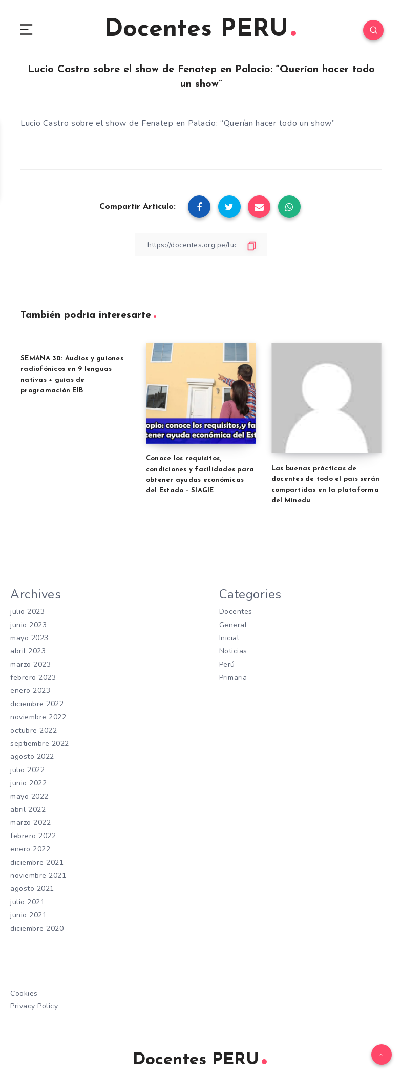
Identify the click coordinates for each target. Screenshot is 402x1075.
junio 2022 (28, 780)
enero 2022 (30, 845)
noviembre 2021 (38, 870)
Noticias (233, 651)
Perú (227, 664)
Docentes (235, 613)
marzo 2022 (30, 819)
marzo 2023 (30, 664)
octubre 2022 (33, 729)
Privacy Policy (34, 999)
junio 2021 (28, 909)
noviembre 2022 (38, 716)
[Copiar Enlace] (201, 246)
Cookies (24, 987)
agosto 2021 (32, 883)
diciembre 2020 (37, 922)
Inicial (229, 639)
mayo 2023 (29, 639)
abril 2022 (28, 806)
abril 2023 (28, 651)
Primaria (233, 677)
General (233, 626)
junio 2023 (28, 626)
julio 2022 (27, 768)
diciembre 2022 (37, 703)
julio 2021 (27, 896)
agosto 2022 (32, 754)
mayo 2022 (29, 793)
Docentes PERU (200, 30)
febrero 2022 (33, 832)
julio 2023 (27, 613)
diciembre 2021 (37, 858)
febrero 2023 (33, 677)
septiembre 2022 (39, 742)
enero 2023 (30, 690)
